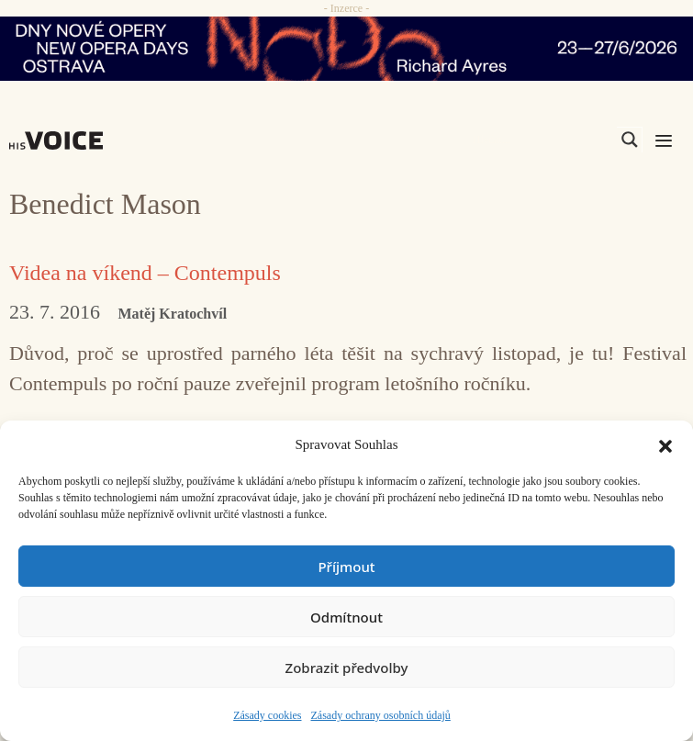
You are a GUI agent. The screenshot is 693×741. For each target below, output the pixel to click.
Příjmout (346, 566)
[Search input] (542, 139)
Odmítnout (346, 617)
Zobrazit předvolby (346, 667)
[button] (665, 444)
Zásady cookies (267, 715)
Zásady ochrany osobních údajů (381, 715)
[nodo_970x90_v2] (346, 49)
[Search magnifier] (630, 139)
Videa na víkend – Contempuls (145, 273)
